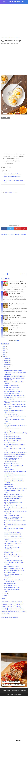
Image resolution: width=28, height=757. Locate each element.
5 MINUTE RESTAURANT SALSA (12, 541)
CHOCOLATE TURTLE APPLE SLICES (13, 496)
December (7, 358)
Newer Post (4, 274)
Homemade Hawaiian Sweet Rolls (13, 370)
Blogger (17, 340)
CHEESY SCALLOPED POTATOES (12, 439)
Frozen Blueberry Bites (10, 443)
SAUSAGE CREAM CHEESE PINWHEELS (14, 376)
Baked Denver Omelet (9, 572)
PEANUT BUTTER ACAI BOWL (11, 393)
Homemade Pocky (9, 484)
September (7, 364)
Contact (8, 690)
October (6, 362)
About (3, 690)
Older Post (24, 274)
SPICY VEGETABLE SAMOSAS (12, 429)
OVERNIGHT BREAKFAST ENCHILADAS (14, 395)
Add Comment (14, 43)
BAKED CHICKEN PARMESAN (11, 385)
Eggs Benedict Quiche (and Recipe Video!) (15, 454)
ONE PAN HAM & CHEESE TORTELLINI (14, 570)
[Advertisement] (14, 21)
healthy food (18, 608)
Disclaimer (23, 690)
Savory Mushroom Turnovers (11, 515)
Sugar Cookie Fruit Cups (10, 585)
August (6, 366)
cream (3, 606)
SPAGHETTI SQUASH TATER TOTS (13, 494)
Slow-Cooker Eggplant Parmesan (12, 506)
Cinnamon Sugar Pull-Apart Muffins (13, 456)
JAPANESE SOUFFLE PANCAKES (12, 498)
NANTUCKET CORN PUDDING (11, 437)
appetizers (4, 601)
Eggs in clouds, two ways (11, 192)
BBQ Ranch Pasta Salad (10, 583)
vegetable (4, 613)
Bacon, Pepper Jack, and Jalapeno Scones (12, 177)
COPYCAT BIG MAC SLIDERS (11, 389)
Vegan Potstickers (9, 469)
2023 (4, 348)
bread (12, 601)
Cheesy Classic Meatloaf (10, 682)
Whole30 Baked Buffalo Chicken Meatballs (15, 520)
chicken (10, 604)
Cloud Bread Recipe (9, 477)
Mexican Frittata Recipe (10, 500)
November (7, 360)
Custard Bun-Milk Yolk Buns (11, 464)
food (9, 608)
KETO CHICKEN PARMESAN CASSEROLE (14, 475)
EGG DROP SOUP (8, 553)
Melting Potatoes (8, 578)
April (5, 595)
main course (4, 611)
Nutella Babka (7, 435)
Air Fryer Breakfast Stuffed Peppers (12, 174)
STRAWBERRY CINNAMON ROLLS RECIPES (15, 488)
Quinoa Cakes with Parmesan (11, 566)
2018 (4, 356)
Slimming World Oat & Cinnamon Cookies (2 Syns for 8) (17, 317)
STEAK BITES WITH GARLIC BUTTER (13, 568)
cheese (3, 604)
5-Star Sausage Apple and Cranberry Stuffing (15, 433)
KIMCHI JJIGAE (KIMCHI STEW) (12, 534)
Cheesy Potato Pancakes (10, 523)
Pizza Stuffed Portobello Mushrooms (14, 441)
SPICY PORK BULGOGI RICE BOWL (13, 532)
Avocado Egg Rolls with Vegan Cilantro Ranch (13, 181)
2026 (4, 347)
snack (22, 611)
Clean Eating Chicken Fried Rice (12, 589)
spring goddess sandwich (10, 414)
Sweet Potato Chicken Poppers (12, 587)
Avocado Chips (8, 431)
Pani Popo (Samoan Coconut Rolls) (13, 391)
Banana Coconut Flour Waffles (11, 387)
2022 (4, 351)
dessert (10, 606)
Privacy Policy (15, 690)
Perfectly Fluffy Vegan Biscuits (12, 555)
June (5, 591)
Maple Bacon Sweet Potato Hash (12, 551)
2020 (4, 354)
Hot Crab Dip (7, 423)
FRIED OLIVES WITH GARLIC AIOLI (13, 479)
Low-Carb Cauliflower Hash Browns (13, 560)
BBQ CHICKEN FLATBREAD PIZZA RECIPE (15, 404)
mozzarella (14, 611)
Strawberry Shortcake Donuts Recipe (13, 536)
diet (17, 606)
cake (19, 601)
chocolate (18, 604)
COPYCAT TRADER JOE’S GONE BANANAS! (15, 452)
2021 (4, 352)
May (5, 593)
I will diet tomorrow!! (14, 2)
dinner (3, 608)
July (5, 368)
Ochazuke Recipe (8, 486)
